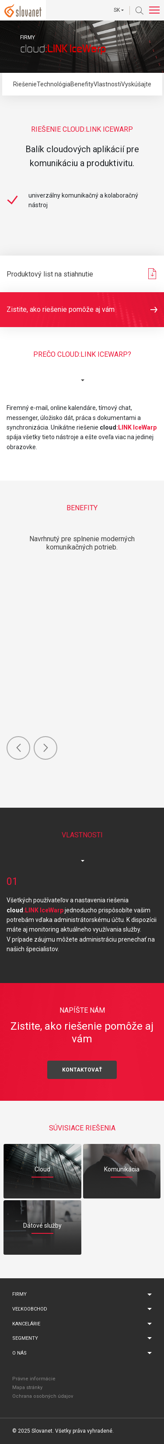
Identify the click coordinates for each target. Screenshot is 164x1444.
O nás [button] (19, 1353)
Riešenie (25, 84)
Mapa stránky (27, 1387)
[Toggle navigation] (154, 10)
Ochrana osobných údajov (42, 1396)
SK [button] (117, 10)
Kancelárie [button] (26, 1324)
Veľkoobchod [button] (29, 1309)
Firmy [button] (19, 1294)
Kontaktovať (82, 1070)
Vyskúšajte (136, 84)
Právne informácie (34, 1379)
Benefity (82, 84)
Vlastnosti (107, 84)
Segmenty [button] (25, 1338)
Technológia (53, 84)
